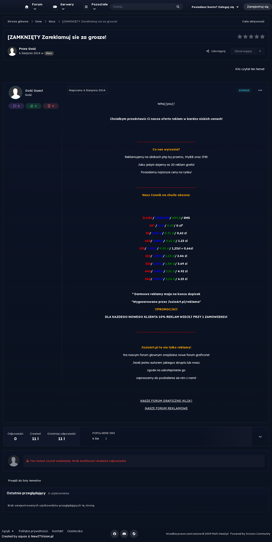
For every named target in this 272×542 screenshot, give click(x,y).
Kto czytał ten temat (249, 69)
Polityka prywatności (33, 531)
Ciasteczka (75, 531)
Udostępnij (215, 51)
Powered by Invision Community (250, 533)
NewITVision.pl (42, 536)
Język (8, 531)
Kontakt (57, 531)
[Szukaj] (137, 6)
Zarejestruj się (257, 7)
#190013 (244, 90)
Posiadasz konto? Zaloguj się (216, 7)
